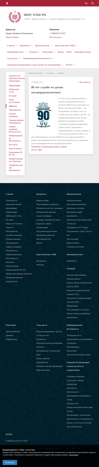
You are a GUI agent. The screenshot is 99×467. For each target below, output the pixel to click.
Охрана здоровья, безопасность (15, 129)
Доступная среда (74, 426)
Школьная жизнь (42, 45)
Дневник (9, 335)
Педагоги (40, 347)
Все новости (84, 82)
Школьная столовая (75, 208)
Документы (25, 45)
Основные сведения (75, 376)
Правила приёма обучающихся (16, 121)
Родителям (47, 52)
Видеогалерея (73, 243)
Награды (40, 264)
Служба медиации (13, 115)
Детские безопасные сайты (79, 354)
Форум (61, 52)
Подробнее (73, 455)
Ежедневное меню (82, 52)
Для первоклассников (76, 204)
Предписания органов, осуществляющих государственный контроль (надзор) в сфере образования (48, 220)
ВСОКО (69, 64)
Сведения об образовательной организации (17, 78)
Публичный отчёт (14, 90)
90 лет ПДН (36, 150)
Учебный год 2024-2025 (17, 440)
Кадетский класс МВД (65, 45)
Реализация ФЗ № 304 (15, 153)
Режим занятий (43, 358)
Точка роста (12, 58)
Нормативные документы (47, 204)
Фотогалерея (72, 239)
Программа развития (45, 235)
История (12, 95)
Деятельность (73, 392)
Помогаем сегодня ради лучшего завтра (49, 146)
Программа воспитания (46, 231)
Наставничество (43, 239)
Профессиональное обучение (16, 160)
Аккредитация (42, 200)
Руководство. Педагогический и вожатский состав (79, 407)
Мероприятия (15, 110)
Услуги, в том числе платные (79, 422)
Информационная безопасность (37, 58)
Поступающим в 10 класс (78, 309)
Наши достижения (14, 100)
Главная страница (35, 73)
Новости (13, 106)
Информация (14, 85)
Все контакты (56, 37)
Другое (39, 243)
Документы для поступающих (49, 208)
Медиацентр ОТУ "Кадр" (77, 227)
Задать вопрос (12, 37)
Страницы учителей (75, 246)
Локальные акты (74, 335)
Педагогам (71, 343)
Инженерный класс (15, 52)
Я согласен (10, 462)
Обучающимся (73, 347)
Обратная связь (43, 370)
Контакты (13, 144)
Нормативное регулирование (79, 339)
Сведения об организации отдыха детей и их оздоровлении (34, 64)
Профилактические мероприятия (16, 168)
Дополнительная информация (49, 366)
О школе (11, 45)
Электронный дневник (76, 275)
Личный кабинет (74, 279)
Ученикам (33, 52)
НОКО (69, 52)
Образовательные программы (49, 343)
